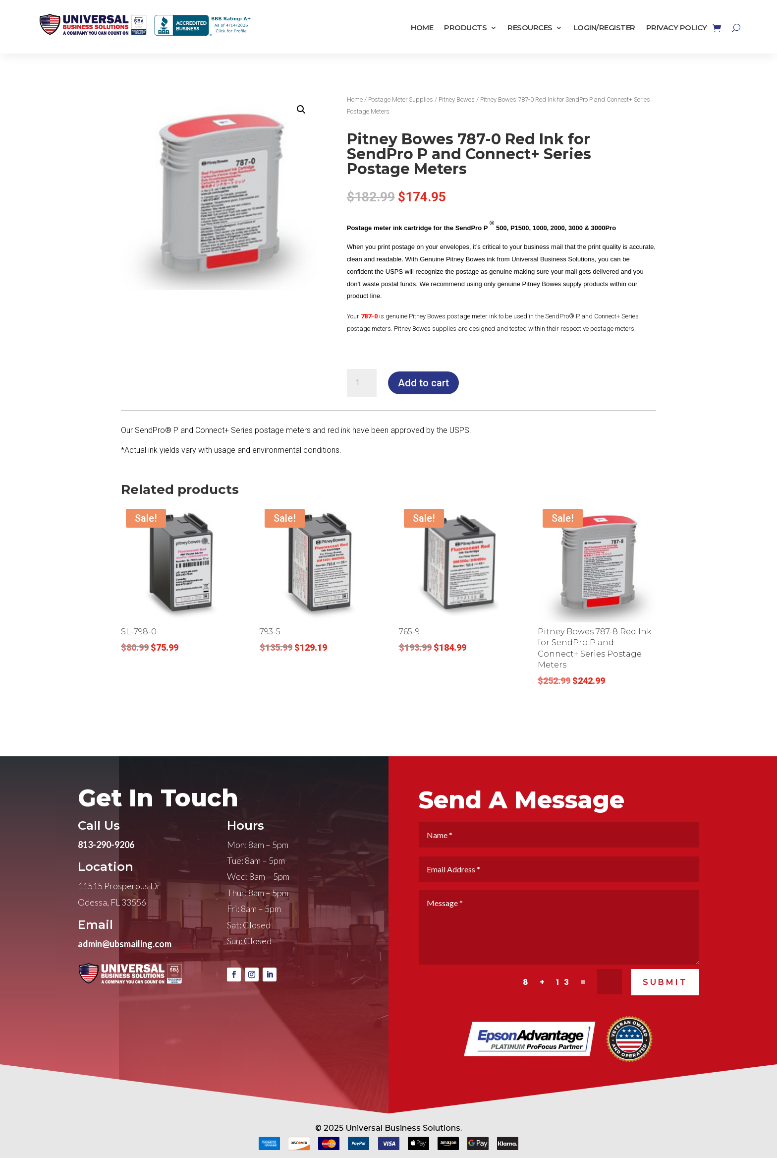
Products (465, 28)
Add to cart (423, 383)
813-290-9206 (106, 872)
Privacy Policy (676, 28)
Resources (530, 28)
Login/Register (604, 28)
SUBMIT (665, 1010)
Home (422, 28)
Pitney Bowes (457, 99)
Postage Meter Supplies (400, 99)
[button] (301, 110)
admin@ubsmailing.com (124, 971)
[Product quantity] (362, 383)
